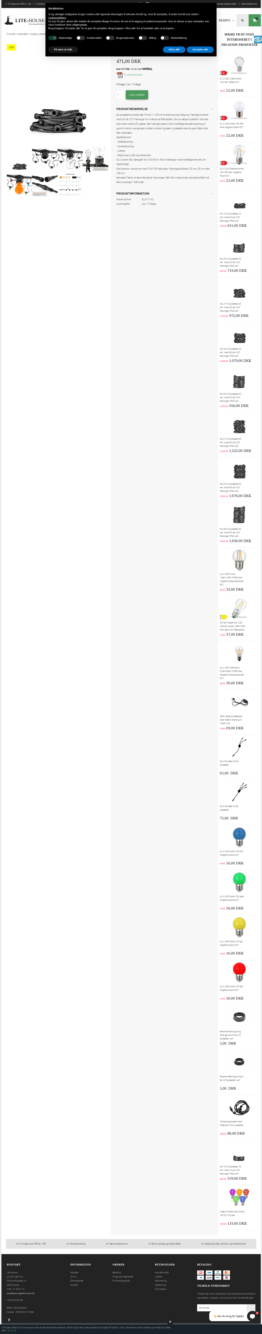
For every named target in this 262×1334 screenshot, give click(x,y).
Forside (11, 34)
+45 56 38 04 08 (15, 1300)
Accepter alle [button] (200, 49)
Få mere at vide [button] (63, 49)
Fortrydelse (160, 1289)
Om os (73, 1276)
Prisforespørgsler (121, 1280)
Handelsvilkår (162, 1272)
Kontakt (74, 1285)
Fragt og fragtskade (122, 1276)
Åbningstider (77, 1280)
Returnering (161, 1280)
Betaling (116, 1272)
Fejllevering (160, 1285)
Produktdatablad (129, 74)
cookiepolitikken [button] (57, 17)
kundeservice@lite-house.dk (21, 1293)
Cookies (159, 1276)
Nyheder (74, 1272)
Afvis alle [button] (174, 49)
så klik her (11, 1330)
